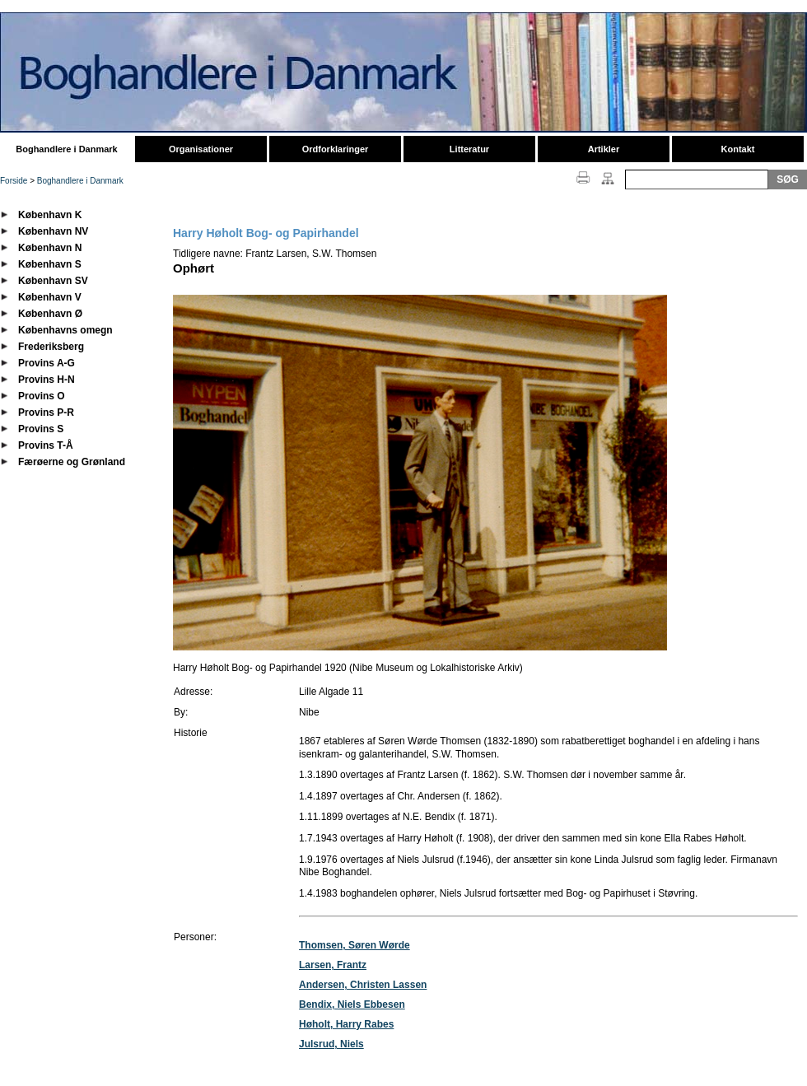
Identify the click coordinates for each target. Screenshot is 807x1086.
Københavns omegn (65, 330)
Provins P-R (46, 412)
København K (50, 215)
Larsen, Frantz (332, 965)
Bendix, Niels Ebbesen (352, 1004)
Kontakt (738, 149)
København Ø (50, 313)
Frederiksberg (51, 346)
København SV (53, 281)
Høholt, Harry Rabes (346, 1024)
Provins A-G (46, 363)
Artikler (604, 149)
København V (50, 297)
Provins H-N (46, 379)
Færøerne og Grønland (71, 462)
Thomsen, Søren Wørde (354, 945)
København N (50, 248)
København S (50, 264)
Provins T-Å (45, 445)
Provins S (40, 429)
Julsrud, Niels (331, 1044)
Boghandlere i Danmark (66, 149)
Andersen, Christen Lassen (363, 984)
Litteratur (469, 149)
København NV (53, 231)
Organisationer (201, 149)
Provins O (41, 396)
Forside (13, 180)
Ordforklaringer (335, 149)
